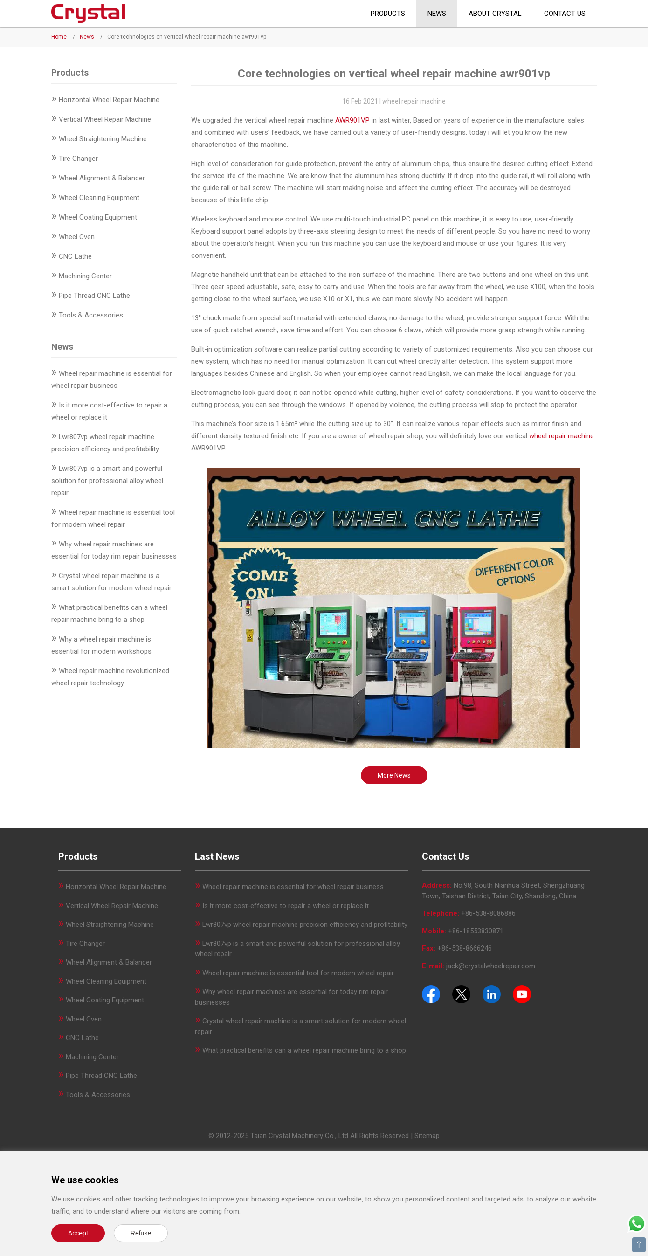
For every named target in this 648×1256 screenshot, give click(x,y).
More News (394, 775)
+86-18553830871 (475, 931)
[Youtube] (522, 993)
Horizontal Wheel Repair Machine (109, 100)
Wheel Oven (77, 237)
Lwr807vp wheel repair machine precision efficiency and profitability (304, 924)
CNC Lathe (75, 256)
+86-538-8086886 (488, 913)
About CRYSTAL (495, 13)
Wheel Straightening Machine (103, 139)
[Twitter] (461, 993)
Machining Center (85, 276)
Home (59, 37)
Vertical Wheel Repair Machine (105, 119)
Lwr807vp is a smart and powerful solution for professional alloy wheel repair (107, 480)
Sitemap (427, 1136)
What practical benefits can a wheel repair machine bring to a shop (304, 1050)
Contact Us (565, 13)
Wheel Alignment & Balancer (102, 178)
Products (388, 13)
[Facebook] (431, 993)
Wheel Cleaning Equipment (99, 197)
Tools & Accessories (91, 315)
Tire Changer (78, 158)
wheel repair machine (561, 436)
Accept (78, 1233)
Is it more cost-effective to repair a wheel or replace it (285, 906)
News (436, 13)
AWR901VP (352, 120)
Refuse (141, 1233)
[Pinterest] (492, 993)
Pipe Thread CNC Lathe (94, 295)
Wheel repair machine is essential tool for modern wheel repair (298, 973)
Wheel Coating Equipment (98, 217)
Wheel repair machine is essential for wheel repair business (293, 887)
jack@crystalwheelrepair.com (490, 966)
